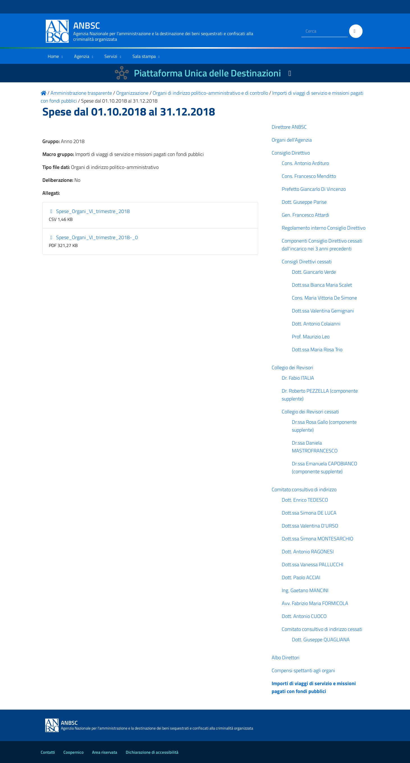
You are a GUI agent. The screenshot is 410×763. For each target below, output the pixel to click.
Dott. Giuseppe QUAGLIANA (321, 639)
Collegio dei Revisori (292, 367)
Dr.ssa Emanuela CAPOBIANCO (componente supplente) (324, 467)
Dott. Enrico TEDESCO (305, 500)
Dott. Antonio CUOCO (304, 616)
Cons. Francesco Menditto (309, 176)
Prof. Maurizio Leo (310, 336)
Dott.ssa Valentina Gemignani (323, 310)
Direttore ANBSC (289, 127)
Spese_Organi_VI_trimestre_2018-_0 (93, 237)
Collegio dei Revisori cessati (310, 411)
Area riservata (104, 752)
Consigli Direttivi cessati (307, 261)
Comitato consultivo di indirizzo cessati (322, 629)
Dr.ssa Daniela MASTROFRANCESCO (315, 446)
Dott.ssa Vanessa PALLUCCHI (312, 564)
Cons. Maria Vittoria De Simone (324, 298)
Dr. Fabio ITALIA (298, 378)
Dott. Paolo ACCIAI (301, 577)
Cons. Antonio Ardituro (305, 163)
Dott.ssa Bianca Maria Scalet (322, 285)
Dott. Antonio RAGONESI (308, 551)
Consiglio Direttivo (291, 153)
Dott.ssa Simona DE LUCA (309, 513)
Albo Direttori (285, 657)
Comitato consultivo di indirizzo (304, 489)
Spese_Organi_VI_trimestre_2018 (89, 211)
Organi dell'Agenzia (292, 140)
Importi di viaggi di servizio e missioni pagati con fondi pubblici (314, 687)
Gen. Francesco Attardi (305, 215)
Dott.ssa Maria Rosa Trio (317, 349)
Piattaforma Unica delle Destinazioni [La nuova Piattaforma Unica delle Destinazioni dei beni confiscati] (207, 73)
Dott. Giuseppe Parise (304, 202)
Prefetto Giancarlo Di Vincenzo (314, 189)
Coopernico (73, 752)
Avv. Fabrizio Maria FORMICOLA (315, 603)
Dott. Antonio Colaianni (316, 323)
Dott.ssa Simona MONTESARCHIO (317, 538)
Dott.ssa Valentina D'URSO (310, 525)
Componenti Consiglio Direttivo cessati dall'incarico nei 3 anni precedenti (322, 244)
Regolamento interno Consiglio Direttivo (323, 228)
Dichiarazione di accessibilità (152, 752)
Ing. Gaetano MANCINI (305, 590)
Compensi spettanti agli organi (303, 670)
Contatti (48, 752)
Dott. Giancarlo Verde (314, 272)
